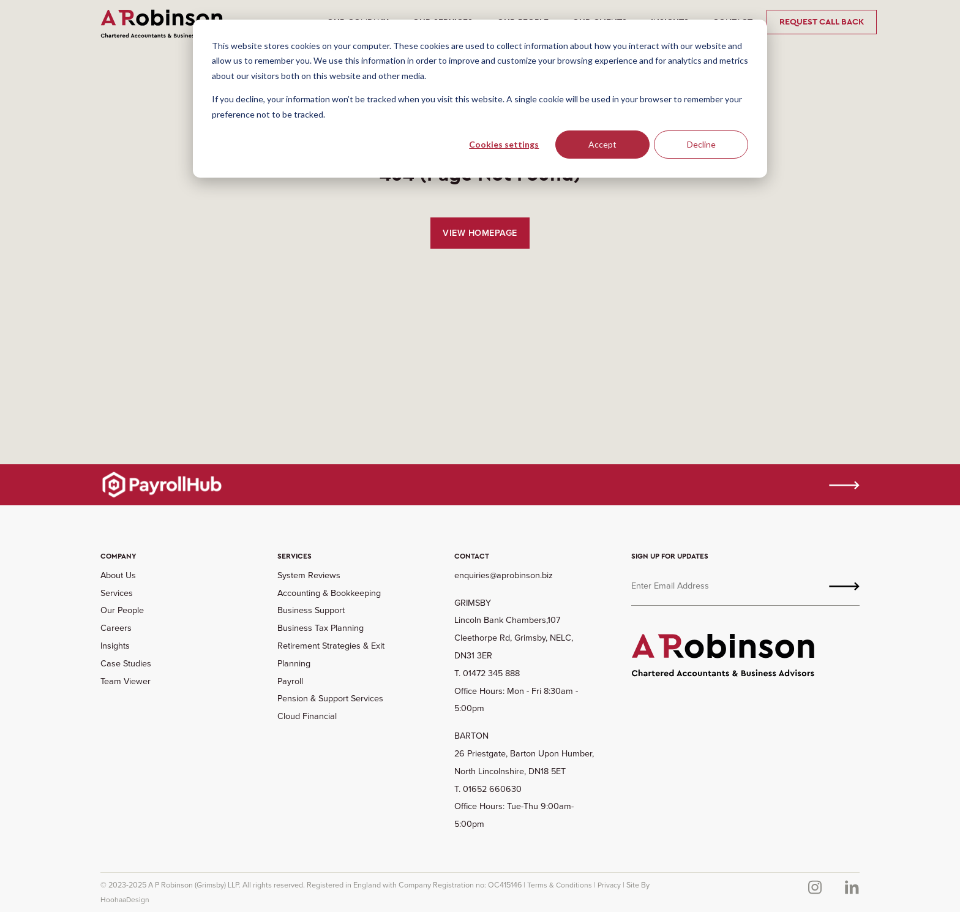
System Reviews (308, 575)
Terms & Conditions (559, 885)
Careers (116, 628)
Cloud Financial (307, 716)
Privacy (609, 885)
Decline (701, 144)
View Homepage (480, 232)
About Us (118, 575)
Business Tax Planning (320, 628)
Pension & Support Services (330, 698)
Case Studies (125, 663)
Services (116, 593)
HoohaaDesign (124, 899)
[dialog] (480, 99)
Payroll (290, 681)
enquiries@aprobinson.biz (503, 575)
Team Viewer (125, 681)
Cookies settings (504, 144)
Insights (115, 645)
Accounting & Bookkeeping (329, 593)
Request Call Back (821, 22)
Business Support (311, 610)
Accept (602, 144)
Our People (122, 610)
